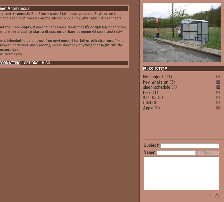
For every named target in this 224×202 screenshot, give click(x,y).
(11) (168, 76)
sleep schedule (156, 87)
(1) (174, 87)
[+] (217, 194)
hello (147, 92)
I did (147, 102)
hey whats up (155, 82)
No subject (154, 76)
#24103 (150, 97)
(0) (160, 97)
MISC (46, 63)
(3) (172, 82)
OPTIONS (31, 63)
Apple (148, 107)
